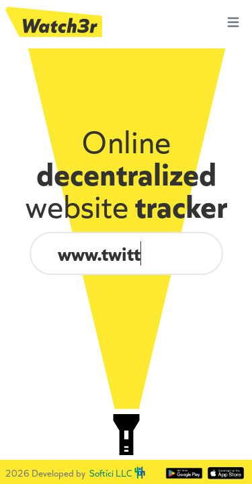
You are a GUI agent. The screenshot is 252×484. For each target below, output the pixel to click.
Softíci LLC (110, 473)
